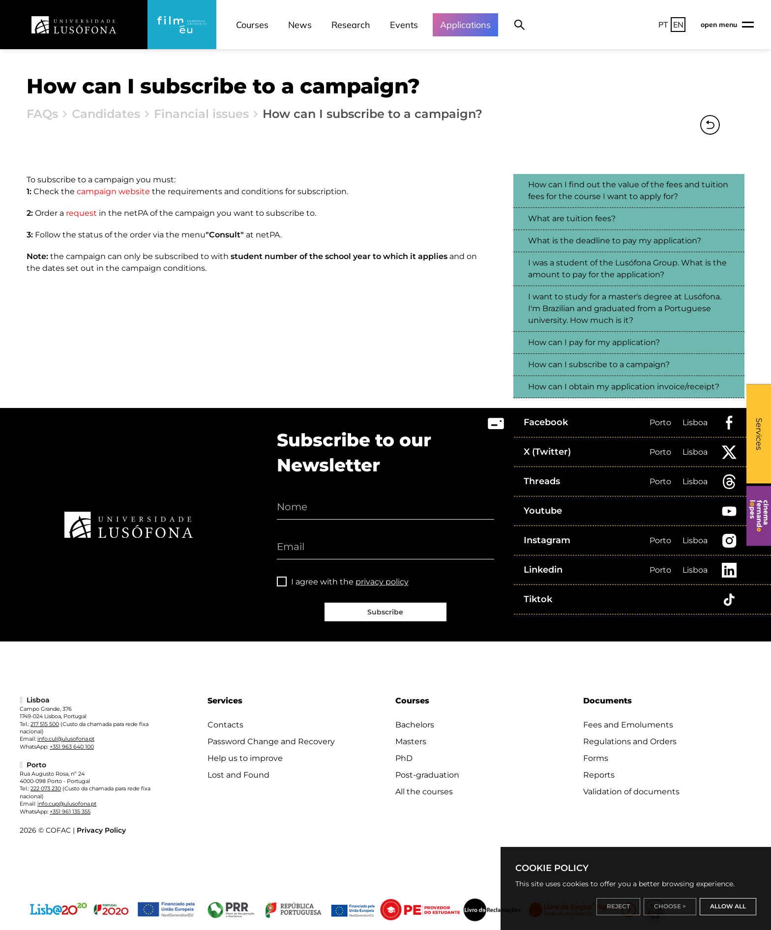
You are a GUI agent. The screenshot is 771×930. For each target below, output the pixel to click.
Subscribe (385, 612)
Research (350, 24)
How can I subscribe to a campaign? (599, 364)
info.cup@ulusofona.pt (66, 803)
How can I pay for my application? (594, 342)
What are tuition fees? (572, 218)
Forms (595, 758)
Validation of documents (631, 791)
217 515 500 (44, 724)
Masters (410, 741)
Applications (465, 24)
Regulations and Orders (630, 741)
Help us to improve (245, 758)
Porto (660, 422)
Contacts (225, 724)
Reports (599, 775)
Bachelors (414, 724)
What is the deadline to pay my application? (614, 240)
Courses (252, 24)
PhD (404, 758)
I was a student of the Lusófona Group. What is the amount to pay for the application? (627, 268)
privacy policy (382, 581)
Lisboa (695, 422)
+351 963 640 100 (72, 746)
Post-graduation (427, 775)
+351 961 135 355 (70, 811)
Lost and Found (238, 775)
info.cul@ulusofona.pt (65, 738)
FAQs (42, 114)
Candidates (106, 114)
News (300, 24)
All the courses (424, 791)
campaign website (113, 191)
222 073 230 (45, 788)
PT (663, 24)
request (81, 213)
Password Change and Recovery (271, 741)
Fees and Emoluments (628, 724)
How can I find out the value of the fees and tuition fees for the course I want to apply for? (628, 190)
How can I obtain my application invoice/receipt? (623, 386)
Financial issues (201, 114)
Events (404, 24)
